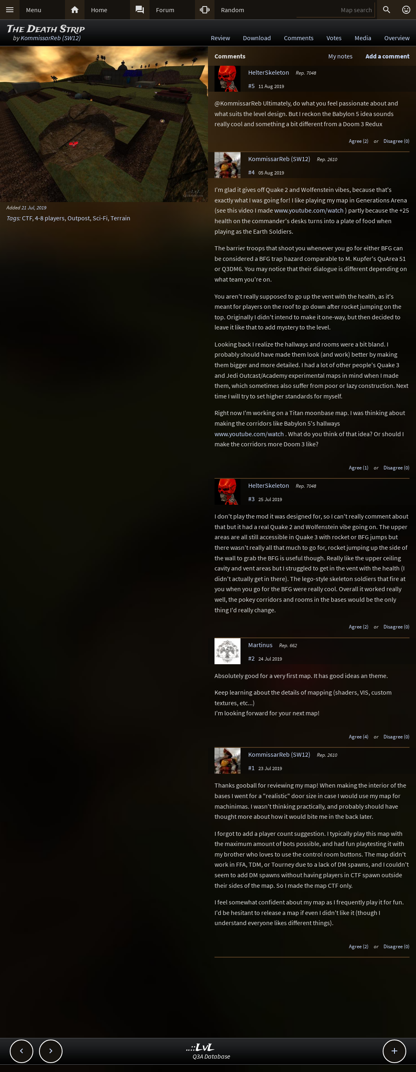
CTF (27, 218)
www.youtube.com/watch (309, 210)
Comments (299, 38)
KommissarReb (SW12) (51, 38)
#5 (251, 86)
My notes (340, 56)
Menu (33, 10)
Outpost (78, 218)
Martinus (260, 645)
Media (363, 38)
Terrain (120, 218)
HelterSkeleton (268, 72)
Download (257, 38)
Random (232, 10)
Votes (334, 38)
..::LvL (200, 1048)
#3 (251, 499)
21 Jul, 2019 (34, 207)
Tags (12, 218)
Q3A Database (211, 1056)
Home (99, 10)
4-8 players (50, 218)
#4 (251, 172)
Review (220, 38)
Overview (397, 38)
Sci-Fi (100, 218)
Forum (165, 10)
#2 (251, 658)
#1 (251, 768)
